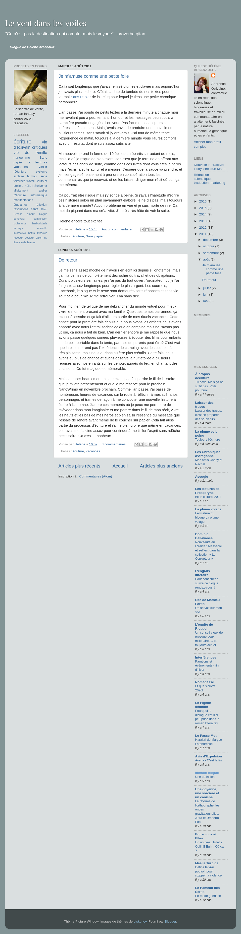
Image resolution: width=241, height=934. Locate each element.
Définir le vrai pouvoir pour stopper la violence (208, 871)
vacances (93, 451)
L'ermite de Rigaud (204, 626)
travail (30, 181)
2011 (203, 234)
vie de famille (30, 152)
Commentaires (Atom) (95, 476)
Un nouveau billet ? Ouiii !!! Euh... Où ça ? (209, 846)
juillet (207, 288)
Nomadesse (204, 682)
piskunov (140, 921)
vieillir (43, 167)
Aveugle (201, 476)
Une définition (205, 777)
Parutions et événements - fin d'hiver (207, 665)
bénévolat (19, 218)
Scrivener (40, 186)
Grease (18, 213)
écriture (78, 236)
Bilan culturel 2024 (208, 497)
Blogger (170, 921)
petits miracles (37, 232)
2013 (203, 221)
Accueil (120, 465)
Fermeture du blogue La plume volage (207, 517)
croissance (20, 223)
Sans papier (95, 236)
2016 (203, 201)
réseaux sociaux (24, 237)
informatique (39, 195)
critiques (39, 147)
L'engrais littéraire (202, 573)
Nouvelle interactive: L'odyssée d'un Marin (210, 167)
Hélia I (28, 186)
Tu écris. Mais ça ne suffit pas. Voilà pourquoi (209, 386)
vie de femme (27, 242)
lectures (41, 162)
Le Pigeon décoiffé (203, 705)
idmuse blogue (207, 773)
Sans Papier (81, 97)
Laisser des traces (204, 404)
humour (32, 176)
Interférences (205, 657)
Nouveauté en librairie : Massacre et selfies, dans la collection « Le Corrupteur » (208, 550)
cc (29, 162)
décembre (211, 240)
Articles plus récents (79, 465)
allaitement (21, 190)
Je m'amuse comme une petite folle (94, 76)
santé (35, 209)
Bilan (44, 209)
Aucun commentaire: (118, 229)
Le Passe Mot (206, 735)
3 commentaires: (115, 444)
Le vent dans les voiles (46, 23)
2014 (203, 214)
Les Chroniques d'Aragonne (208, 454)
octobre (209, 246)
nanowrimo (22, 157)
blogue (43, 213)
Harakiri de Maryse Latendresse (208, 742)
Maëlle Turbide (207, 863)
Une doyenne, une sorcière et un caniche (207, 793)
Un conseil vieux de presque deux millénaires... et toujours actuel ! (209, 639)
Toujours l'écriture (207, 439)
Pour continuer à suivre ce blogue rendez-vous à (207, 583)
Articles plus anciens (161, 465)
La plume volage (208, 509)
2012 (203, 227)
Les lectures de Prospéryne (207, 491)
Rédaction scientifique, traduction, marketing (209, 179)
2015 (203, 208)
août (207, 259)
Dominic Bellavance (204, 536)
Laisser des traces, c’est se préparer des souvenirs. (208, 415)
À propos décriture (202, 376)
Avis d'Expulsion (208, 756)
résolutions (21, 209)
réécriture (20, 171)
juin (206, 294)
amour (31, 213)
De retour (68, 260)
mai (206, 301)
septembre (211, 253)
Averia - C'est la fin (208, 760)
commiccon (40, 218)
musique (19, 228)
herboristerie (39, 223)
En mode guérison (208, 896)
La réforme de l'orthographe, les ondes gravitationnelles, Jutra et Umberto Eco (207, 811)
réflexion (41, 204)
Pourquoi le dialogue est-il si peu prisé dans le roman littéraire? (207, 717)
